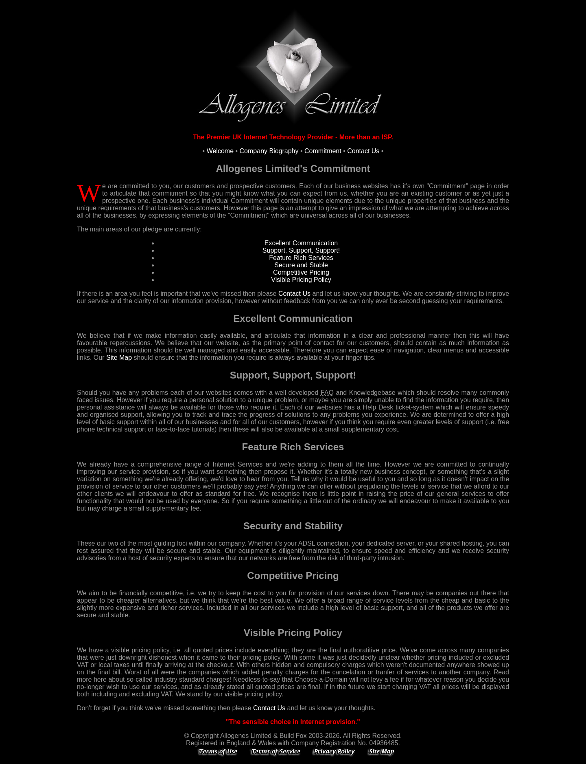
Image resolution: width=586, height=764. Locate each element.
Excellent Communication (301, 243)
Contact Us (363, 151)
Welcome (220, 151)
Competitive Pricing (301, 272)
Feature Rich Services (301, 257)
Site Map (119, 357)
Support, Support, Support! (301, 250)
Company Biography (269, 151)
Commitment (322, 151)
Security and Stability (293, 525)
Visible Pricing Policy (301, 279)
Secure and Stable (301, 265)
